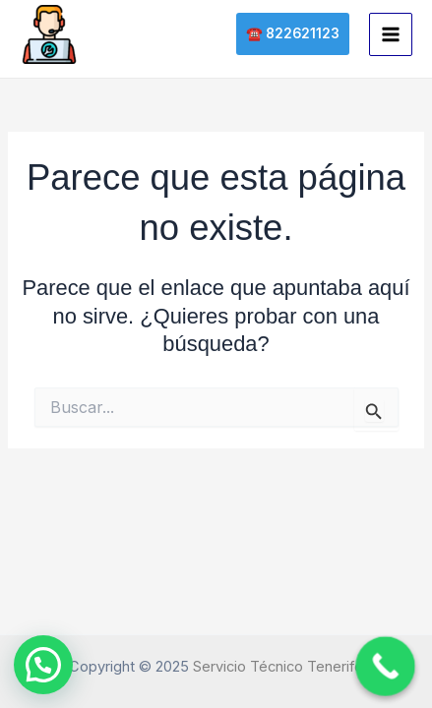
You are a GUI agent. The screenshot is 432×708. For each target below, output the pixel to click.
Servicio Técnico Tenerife (278, 667)
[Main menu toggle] (390, 34)
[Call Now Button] (385, 666)
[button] (292, 34)
